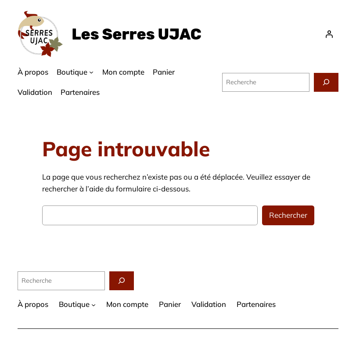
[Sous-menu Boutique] (91, 72)
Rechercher (288, 215)
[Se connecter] (329, 34)
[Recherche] (326, 82)
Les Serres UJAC (136, 34)
